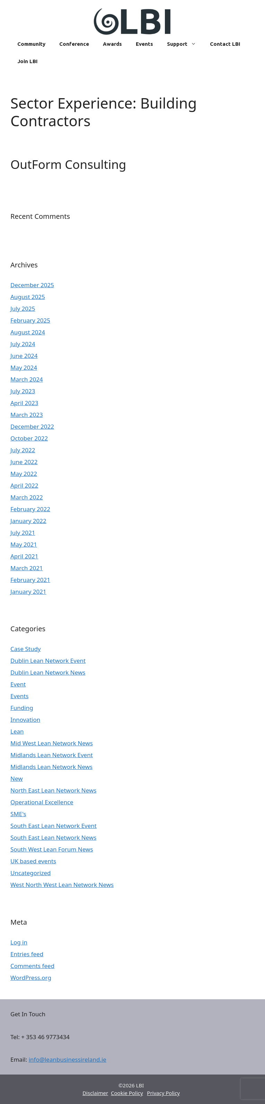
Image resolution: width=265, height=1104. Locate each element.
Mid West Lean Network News (51, 743)
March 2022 (26, 497)
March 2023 (26, 415)
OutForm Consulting (68, 164)
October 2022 (29, 438)
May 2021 (23, 544)
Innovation (25, 720)
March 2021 (26, 568)
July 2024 (22, 344)
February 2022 (30, 509)
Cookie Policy (127, 1092)
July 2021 (22, 533)
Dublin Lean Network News (48, 672)
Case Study (25, 649)
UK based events (33, 861)
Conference (74, 44)
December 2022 (32, 426)
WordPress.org (30, 978)
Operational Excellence (41, 802)
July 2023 (22, 391)
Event (18, 684)
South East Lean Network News (53, 837)
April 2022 (24, 485)
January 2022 (28, 521)
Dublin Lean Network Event (48, 661)
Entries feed (26, 954)
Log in (18, 942)
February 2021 (30, 580)
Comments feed (32, 966)
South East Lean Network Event (53, 826)
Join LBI (27, 61)
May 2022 (23, 474)
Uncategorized (30, 873)
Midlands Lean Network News (51, 767)
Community (31, 44)
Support (185, 44)
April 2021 (24, 556)
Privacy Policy (163, 1092)
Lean (17, 731)
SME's (18, 814)
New (16, 778)
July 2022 (22, 450)
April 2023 (24, 403)
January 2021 (28, 592)
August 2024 (27, 332)
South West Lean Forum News (51, 849)
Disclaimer (95, 1092)
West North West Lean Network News (62, 885)
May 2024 (23, 367)
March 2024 (26, 379)
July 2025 (22, 309)
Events (144, 44)
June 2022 (24, 462)
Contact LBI (225, 44)
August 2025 (27, 297)
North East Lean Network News (53, 790)
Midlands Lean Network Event (51, 755)
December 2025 (32, 285)
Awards (112, 44)
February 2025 (30, 320)
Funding (21, 708)
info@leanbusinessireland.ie (67, 1059)
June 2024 (24, 356)
